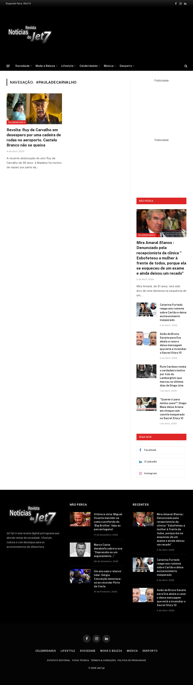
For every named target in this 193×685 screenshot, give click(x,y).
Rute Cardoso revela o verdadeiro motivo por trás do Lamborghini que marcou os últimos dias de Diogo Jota (173, 376)
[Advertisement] (161, 106)
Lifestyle (67, 65)
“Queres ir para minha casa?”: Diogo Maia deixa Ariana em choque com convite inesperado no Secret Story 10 (173, 409)
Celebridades (89, 65)
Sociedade (22, 65)
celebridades (16, 122)
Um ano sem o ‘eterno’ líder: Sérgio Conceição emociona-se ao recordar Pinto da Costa (108, 579)
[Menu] (8, 66)
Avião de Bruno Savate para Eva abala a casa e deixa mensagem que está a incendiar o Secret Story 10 (173, 343)
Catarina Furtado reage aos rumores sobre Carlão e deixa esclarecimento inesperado (173, 312)
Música (109, 65)
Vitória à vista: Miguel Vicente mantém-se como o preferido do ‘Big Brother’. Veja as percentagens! (108, 522)
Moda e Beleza (45, 65)
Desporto (126, 65)
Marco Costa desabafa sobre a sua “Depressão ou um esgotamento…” (108, 550)
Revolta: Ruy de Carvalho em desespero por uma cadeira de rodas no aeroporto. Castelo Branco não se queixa (34, 138)
